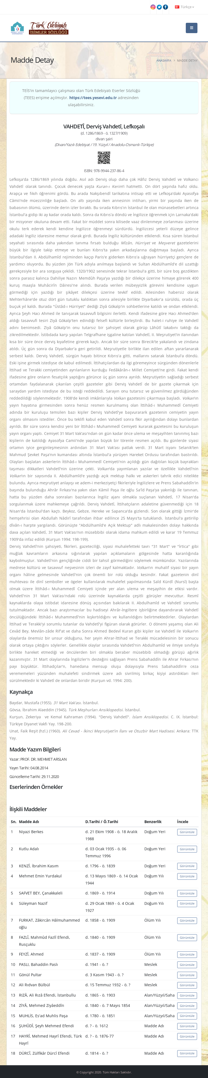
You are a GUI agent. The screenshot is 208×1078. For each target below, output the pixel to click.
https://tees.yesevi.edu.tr (93, 97)
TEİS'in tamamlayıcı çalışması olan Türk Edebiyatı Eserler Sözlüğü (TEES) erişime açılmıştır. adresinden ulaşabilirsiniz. (81, 97)
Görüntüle (187, 832)
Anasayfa (164, 60)
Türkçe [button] (184, 7)
